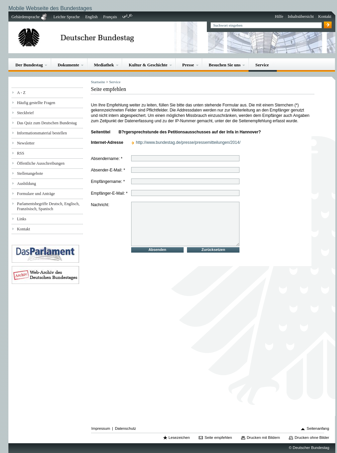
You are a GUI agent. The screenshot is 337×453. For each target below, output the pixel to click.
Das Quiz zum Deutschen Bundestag (47, 123)
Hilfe (279, 16)
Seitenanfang (318, 428)
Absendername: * (106, 158)
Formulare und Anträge (36, 193)
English (91, 16)
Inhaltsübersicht (300, 16)
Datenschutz (125, 428)
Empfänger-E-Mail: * (109, 193)
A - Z (21, 92)
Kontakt (324, 16)
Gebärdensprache (25, 16)
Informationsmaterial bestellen (42, 133)
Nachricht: (100, 204)
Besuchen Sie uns (225, 64)
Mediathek (104, 64)
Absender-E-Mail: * (108, 170)
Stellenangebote (30, 173)
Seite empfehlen (218, 437)
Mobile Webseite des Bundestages (50, 8)
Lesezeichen (179, 437)
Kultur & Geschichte (148, 64)
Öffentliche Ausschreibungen (40, 163)
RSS (20, 153)
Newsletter (25, 143)
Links (21, 219)
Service (262, 64)
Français (110, 16)
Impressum (100, 428)
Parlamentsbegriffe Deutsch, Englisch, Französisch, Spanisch (48, 206)
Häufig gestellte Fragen (36, 102)
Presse (188, 64)
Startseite (98, 82)
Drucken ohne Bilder (312, 437)
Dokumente (68, 64)
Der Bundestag (29, 64)
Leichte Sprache (66, 16)
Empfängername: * (108, 181)
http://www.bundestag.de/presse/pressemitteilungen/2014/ (188, 142)
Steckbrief (25, 112)
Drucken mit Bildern (263, 437)
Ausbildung (26, 183)
